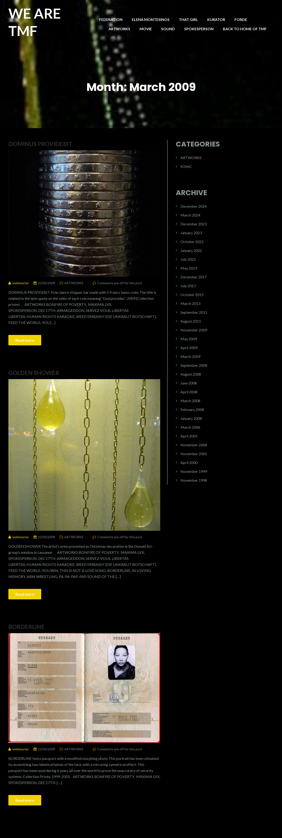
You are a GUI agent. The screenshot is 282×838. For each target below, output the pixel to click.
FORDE (240, 19)
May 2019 (188, 268)
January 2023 (191, 232)
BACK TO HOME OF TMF (245, 29)
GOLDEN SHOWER (33, 372)
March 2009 (190, 356)
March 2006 (190, 427)
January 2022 (191, 250)
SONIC (186, 166)
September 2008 (193, 365)
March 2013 (190, 303)
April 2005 (188, 436)
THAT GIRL (188, 19)
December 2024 (193, 206)
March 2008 (190, 400)
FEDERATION (110, 19)
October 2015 (192, 294)
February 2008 (192, 409)
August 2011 (190, 321)
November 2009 (193, 330)
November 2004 (193, 445)
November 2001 (193, 453)
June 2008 (188, 383)
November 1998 (193, 480)
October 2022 (192, 241)
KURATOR (216, 19)
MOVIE (145, 29)
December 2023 (193, 224)
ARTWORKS (119, 29)
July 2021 (188, 259)
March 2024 (190, 215)
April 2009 (188, 347)
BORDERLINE (26, 626)
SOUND (168, 29)
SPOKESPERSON (199, 29)
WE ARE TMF (34, 22)
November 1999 (193, 471)
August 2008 (190, 374)
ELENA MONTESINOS (151, 19)
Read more (24, 340)
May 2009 (188, 339)
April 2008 (188, 392)
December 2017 (193, 277)
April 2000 (188, 462)
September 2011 (193, 312)
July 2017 (188, 286)
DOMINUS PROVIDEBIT (40, 143)
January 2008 (191, 418)
